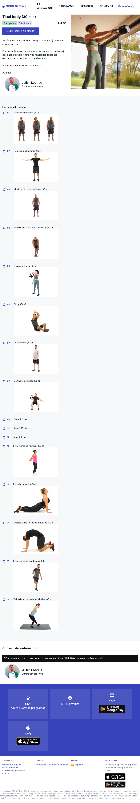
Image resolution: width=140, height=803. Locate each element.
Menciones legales (11, 764)
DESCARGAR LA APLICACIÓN (20, 31)
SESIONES (87, 6)
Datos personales (11, 767)
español (77, 765)
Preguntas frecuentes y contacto (52, 764)
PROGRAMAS (66, 6)
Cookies (6, 773)
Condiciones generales (13, 770)
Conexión (126, 6)
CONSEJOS (106, 6)
